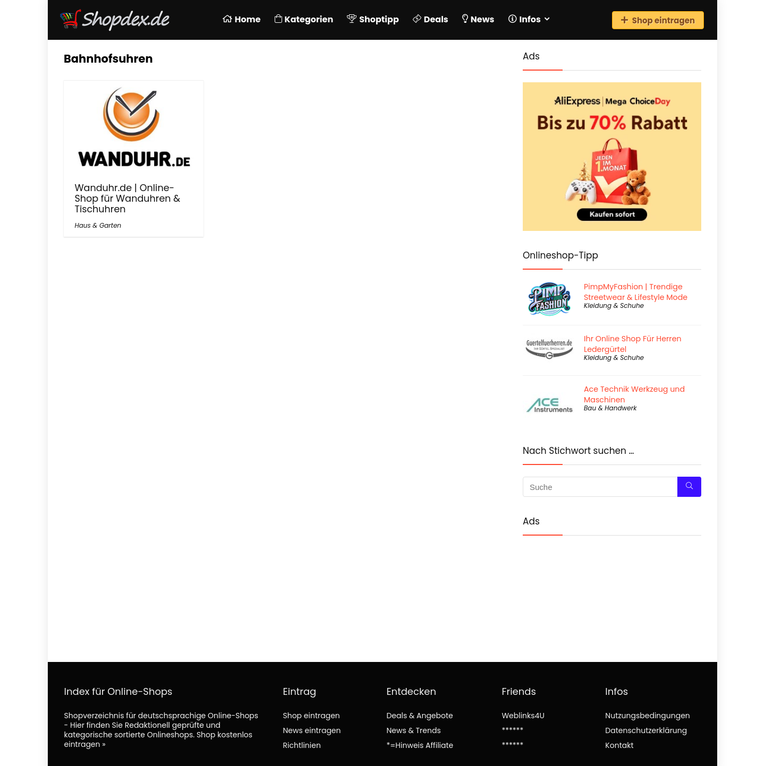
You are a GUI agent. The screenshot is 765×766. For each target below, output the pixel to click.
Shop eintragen (658, 20)
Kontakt (619, 745)
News (478, 19)
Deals (430, 19)
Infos (524, 19)
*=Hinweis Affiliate (419, 745)
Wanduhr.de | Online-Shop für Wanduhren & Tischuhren (127, 199)
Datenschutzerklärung (646, 730)
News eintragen (312, 730)
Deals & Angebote (419, 715)
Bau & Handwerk (610, 407)
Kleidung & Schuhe (614, 305)
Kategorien (304, 19)
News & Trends (413, 730)
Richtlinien (301, 745)
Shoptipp (373, 19)
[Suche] (689, 487)
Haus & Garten (97, 225)
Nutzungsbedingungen (647, 715)
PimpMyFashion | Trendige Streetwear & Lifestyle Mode (635, 292)
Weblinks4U (523, 715)
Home (242, 19)
